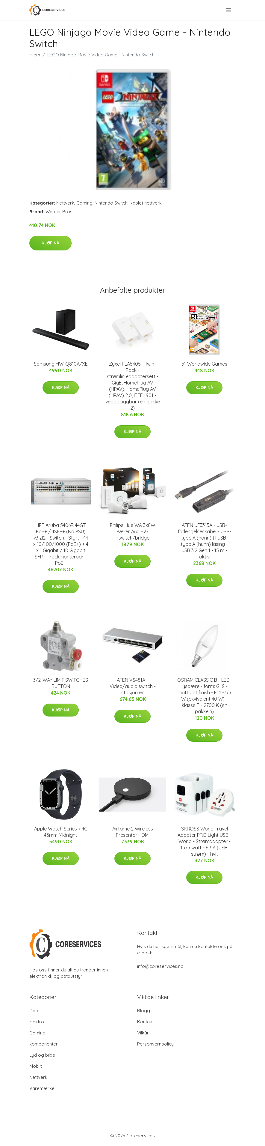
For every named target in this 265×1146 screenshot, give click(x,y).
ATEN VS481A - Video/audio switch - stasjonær (133, 686)
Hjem (34, 55)
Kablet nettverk (146, 203)
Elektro (36, 1022)
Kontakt (145, 1022)
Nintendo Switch (111, 203)
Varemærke (41, 1088)
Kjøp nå (50, 243)
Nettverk (65, 203)
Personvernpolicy (155, 1044)
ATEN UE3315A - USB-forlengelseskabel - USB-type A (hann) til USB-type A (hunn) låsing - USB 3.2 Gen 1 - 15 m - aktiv (204, 541)
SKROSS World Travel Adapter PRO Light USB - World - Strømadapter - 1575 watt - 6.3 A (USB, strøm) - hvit (204, 841)
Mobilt (35, 1066)
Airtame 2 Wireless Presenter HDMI (132, 832)
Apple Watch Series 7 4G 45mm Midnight (60, 832)
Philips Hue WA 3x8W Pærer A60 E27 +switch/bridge (132, 531)
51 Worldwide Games (204, 364)
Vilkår (143, 1033)
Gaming (84, 203)
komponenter (43, 1044)
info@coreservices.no (160, 966)
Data (34, 1010)
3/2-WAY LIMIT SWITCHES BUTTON (60, 683)
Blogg (143, 1010)
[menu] (229, 10)
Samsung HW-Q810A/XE (61, 364)
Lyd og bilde (42, 1055)
